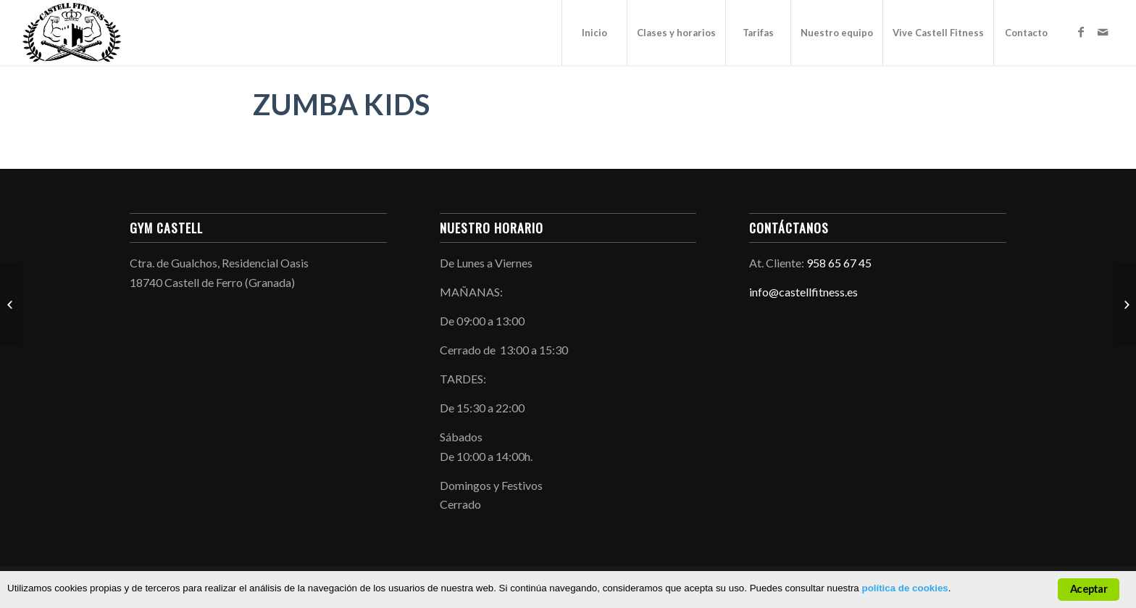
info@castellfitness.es (803, 292)
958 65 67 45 (839, 263)
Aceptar (1088, 589)
